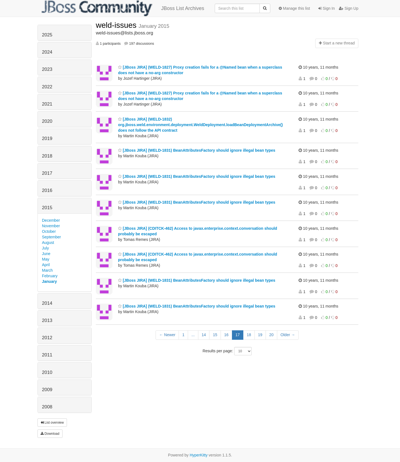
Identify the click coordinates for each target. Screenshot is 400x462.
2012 (47, 337)
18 (249, 335)
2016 (47, 190)
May (45, 259)
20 (271, 335)
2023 (47, 69)
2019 (47, 138)
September (51, 237)
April (46, 265)
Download (50, 434)
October (49, 231)
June (46, 253)
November (51, 226)
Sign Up (348, 8)
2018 (47, 156)
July (45, 248)
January (49, 281)
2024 (47, 52)
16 (226, 335)
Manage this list (294, 8)
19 (260, 335)
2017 (47, 173)
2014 (47, 303)
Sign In (326, 8)
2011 (47, 355)
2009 (47, 389)
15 (215, 335)
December (51, 220)
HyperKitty (199, 455)
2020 (47, 121)
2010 (47, 372)
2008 (47, 406)
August (48, 242)
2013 (47, 320)
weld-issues (117, 25)
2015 (47, 207)
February (50, 276)
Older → (288, 335)
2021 (47, 104)
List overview (52, 422)
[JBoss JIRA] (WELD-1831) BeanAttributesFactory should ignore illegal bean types (196, 150)
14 (204, 335)
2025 (47, 35)
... (193, 335)
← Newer (167, 335)
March (47, 270)
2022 (47, 86)
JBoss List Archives (123, 8)
